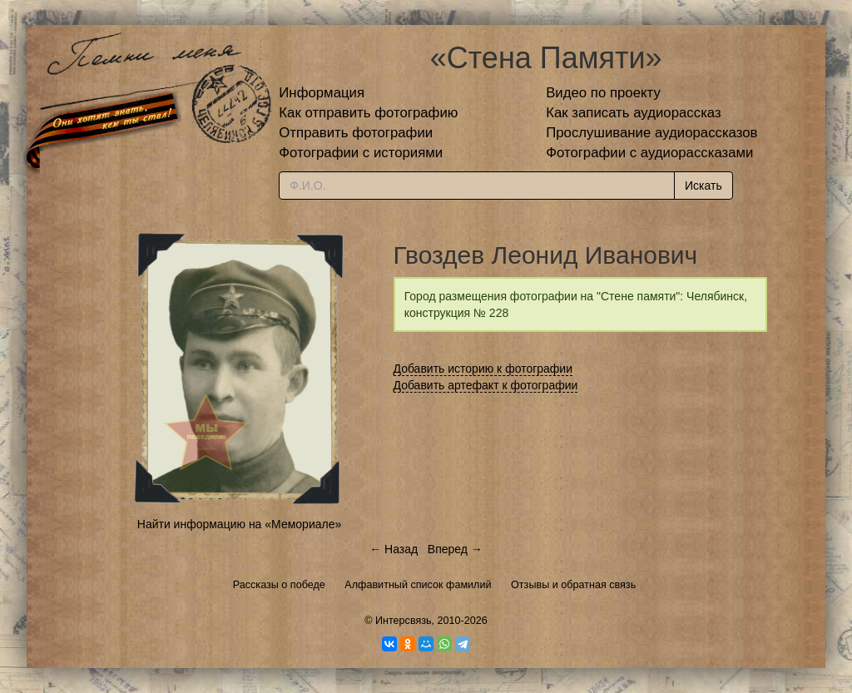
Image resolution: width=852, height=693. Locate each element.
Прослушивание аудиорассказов (651, 133)
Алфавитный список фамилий (417, 585)
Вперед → (455, 549)
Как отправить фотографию (368, 113)
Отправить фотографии (356, 133)
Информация (321, 93)
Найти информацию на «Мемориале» (239, 524)
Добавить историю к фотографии (483, 368)
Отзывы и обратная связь (573, 585)
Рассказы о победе (279, 585)
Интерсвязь (403, 620)
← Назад (393, 549)
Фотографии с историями (361, 153)
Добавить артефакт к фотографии (486, 385)
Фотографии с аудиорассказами (649, 153)
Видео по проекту (603, 93)
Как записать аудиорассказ (633, 113)
